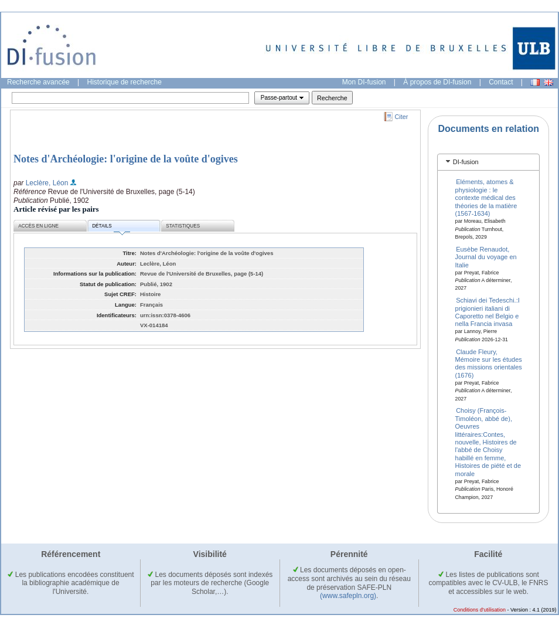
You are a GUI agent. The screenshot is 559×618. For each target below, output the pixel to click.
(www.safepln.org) (348, 596)
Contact (501, 82)
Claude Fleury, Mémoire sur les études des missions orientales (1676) (488, 363)
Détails (110, 227)
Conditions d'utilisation (480, 610)
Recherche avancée (38, 82)
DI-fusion (466, 161)
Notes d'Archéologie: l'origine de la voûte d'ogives (125, 159)
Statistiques (183, 226)
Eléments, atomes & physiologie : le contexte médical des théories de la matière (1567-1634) (486, 197)
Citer (401, 116)
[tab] (488, 162)
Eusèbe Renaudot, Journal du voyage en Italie (486, 256)
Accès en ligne (38, 226)
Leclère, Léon (47, 183)
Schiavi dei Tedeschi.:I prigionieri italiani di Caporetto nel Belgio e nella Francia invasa (487, 312)
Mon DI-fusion (364, 82)
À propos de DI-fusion (437, 82)
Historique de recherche (124, 82)
